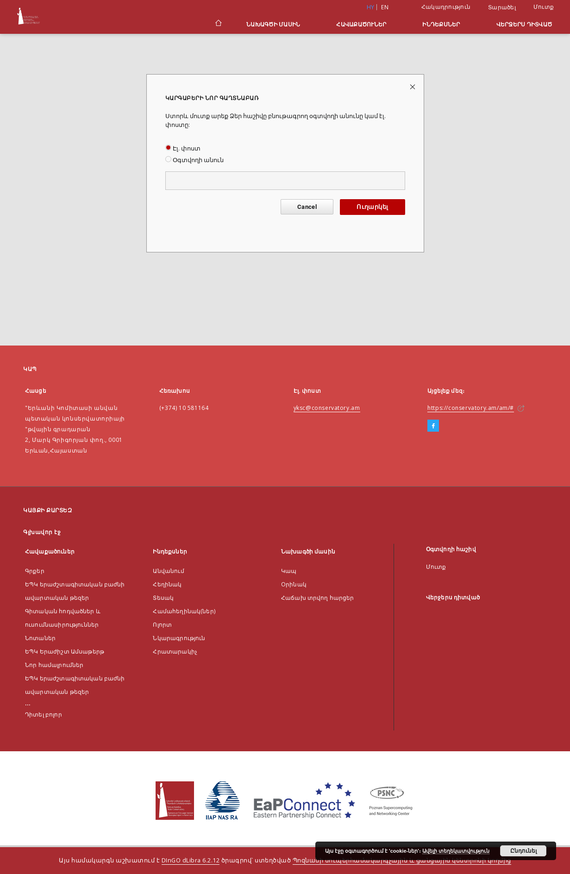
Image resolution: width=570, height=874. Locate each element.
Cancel (307, 206)
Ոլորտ (162, 625)
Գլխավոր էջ (42, 532)
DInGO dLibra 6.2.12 (191, 860)
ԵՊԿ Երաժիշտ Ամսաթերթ (64, 651)
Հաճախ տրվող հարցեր (317, 598)
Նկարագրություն (179, 638)
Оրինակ (294, 584)
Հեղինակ (167, 584)
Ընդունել (523, 851)
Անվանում (168, 571)
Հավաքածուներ (361, 24)
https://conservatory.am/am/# (470, 408)
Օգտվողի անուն (194, 160)
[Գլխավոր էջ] (217, 24)
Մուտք (543, 7)
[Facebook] (433, 426)
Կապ (288, 571)
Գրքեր (34, 571)
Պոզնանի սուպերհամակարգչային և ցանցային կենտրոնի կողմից (402, 860)
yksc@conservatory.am (327, 408)
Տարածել (502, 7)
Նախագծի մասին (273, 24)
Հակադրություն (445, 7)
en (384, 7)
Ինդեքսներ (441, 24)
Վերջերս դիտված (524, 24)
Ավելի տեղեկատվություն (455, 851)
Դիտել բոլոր (43, 714)
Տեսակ (163, 598)
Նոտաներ (40, 638)
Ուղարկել (372, 206)
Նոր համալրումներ (54, 665)
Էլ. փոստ (182, 148)
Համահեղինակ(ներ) (184, 611)
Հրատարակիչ (175, 651)
